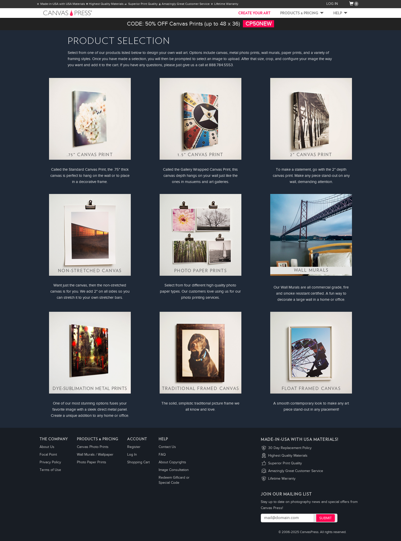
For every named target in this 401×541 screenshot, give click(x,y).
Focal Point (48, 455)
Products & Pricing (302, 13)
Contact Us (167, 447)
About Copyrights (172, 462)
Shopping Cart (138, 462)
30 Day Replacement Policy (290, 448)
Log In (132, 455)
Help (340, 13)
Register (133, 447)
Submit (325, 518)
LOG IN (332, 4)
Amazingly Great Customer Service (295, 471)
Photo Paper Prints (91, 462)
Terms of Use (50, 470)
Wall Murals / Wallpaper (95, 455)
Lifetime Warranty (282, 479)
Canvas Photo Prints (93, 447)
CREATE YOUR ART (254, 13)
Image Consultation (174, 470)
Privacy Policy (50, 462)
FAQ (162, 455)
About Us (47, 447)
